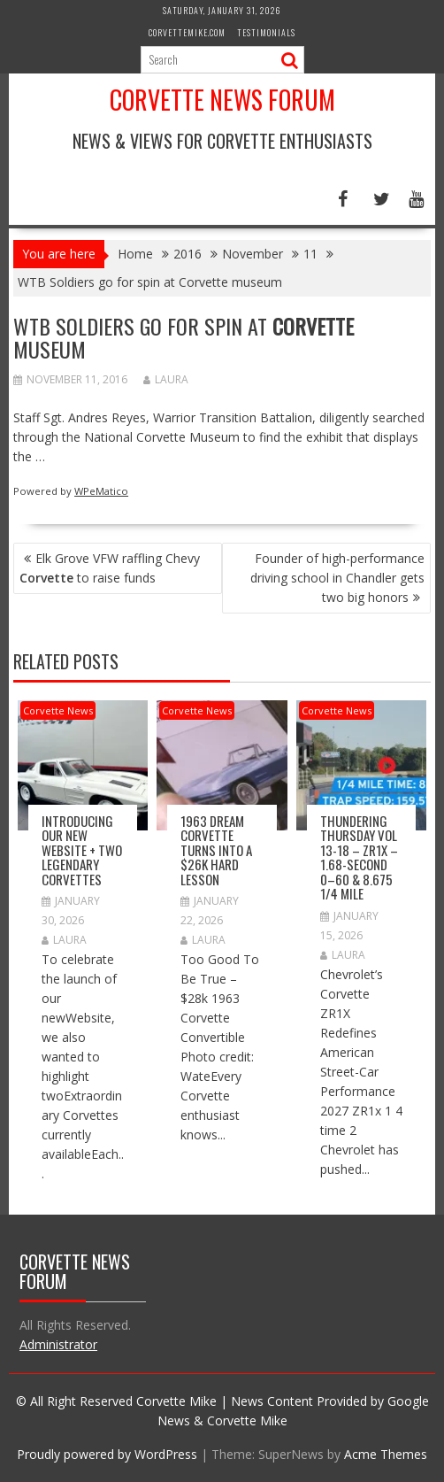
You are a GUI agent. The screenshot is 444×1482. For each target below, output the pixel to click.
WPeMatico (101, 491)
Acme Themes (385, 1454)
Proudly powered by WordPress (107, 1454)
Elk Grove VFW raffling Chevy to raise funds (109, 568)
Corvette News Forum (222, 99)
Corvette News (58, 710)
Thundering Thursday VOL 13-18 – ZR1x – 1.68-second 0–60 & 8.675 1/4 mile (359, 857)
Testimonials (266, 32)
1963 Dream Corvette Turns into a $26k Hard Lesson (216, 850)
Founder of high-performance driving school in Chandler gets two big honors (337, 578)
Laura (165, 379)
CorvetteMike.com (187, 32)
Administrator (58, 1344)
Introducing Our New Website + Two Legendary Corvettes (82, 850)
